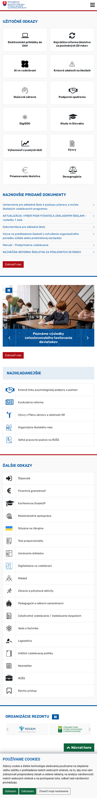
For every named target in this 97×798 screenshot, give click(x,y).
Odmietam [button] (27, 791)
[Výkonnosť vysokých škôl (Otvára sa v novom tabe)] (25, 146)
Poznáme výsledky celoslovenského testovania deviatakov (48, 338)
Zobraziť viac (14, 264)
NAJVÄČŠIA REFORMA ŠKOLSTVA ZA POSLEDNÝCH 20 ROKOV (42, 252)
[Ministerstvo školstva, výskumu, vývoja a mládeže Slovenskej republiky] (15, 5)
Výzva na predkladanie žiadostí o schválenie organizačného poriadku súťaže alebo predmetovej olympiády (41, 236)
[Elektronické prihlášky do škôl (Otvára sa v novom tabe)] (25, 40)
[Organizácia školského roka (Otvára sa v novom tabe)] (48, 427)
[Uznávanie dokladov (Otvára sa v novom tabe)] (48, 553)
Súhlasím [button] (10, 791)
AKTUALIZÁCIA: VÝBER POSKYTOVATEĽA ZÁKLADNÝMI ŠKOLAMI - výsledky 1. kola (44, 217)
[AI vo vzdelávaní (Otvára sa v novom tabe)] (25, 66)
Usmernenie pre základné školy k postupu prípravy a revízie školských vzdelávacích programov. (40, 206)
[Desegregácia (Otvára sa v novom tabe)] (72, 172)
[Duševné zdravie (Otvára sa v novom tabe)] (25, 93)
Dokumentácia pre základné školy (24, 227)
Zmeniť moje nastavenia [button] (53, 791)
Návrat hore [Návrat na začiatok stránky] (81, 747)
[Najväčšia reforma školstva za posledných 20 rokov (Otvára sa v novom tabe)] (72, 40)
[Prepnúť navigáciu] (92, 5)
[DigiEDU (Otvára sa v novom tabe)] (25, 119)
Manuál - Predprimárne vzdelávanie (25, 245)
